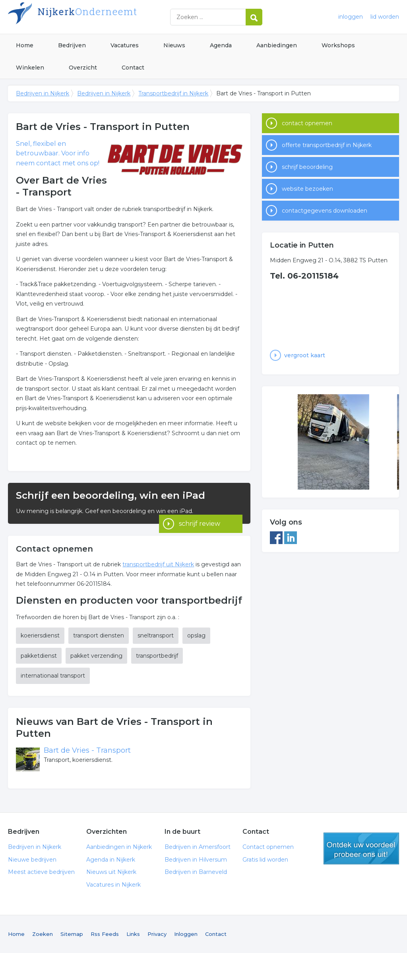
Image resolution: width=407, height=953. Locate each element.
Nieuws (174, 45)
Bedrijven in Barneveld (196, 872)
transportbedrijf (157, 655)
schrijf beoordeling (307, 166)
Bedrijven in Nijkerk (107, 17)
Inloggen (186, 934)
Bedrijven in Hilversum (196, 859)
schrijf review (199, 513)
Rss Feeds (105, 934)
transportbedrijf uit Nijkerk (158, 564)
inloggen (350, 16)
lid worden (384, 16)
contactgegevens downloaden (324, 210)
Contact (133, 67)
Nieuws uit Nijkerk (111, 872)
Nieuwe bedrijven (32, 859)
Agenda (221, 45)
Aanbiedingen (276, 45)
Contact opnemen (268, 846)
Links (133, 934)
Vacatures (124, 45)
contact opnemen (307, 123)
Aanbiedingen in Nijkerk (119, 846)
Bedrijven (72, 45)
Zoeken (42, 934)
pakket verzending (96, 655)
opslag (196, 635)
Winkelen (30, 67)
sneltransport (156, 635)
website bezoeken (307, 188)
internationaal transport (53, 675)
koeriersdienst (40, 635)
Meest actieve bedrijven (41, 872)
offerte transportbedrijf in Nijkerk (327, 145)
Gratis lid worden (265, 859)
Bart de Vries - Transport (87, 750)
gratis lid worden (361, 848)
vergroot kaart (304, 355)
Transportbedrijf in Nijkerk (173, 93)
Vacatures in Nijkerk (113, 884)
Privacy (157, 934)
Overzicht (83, 67)
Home (24, 45)
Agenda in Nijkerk (110, 859)
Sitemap (71, 934)
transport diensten (98, 635)
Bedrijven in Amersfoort (198, 846)
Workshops (338, 45)
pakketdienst (39, 655)
